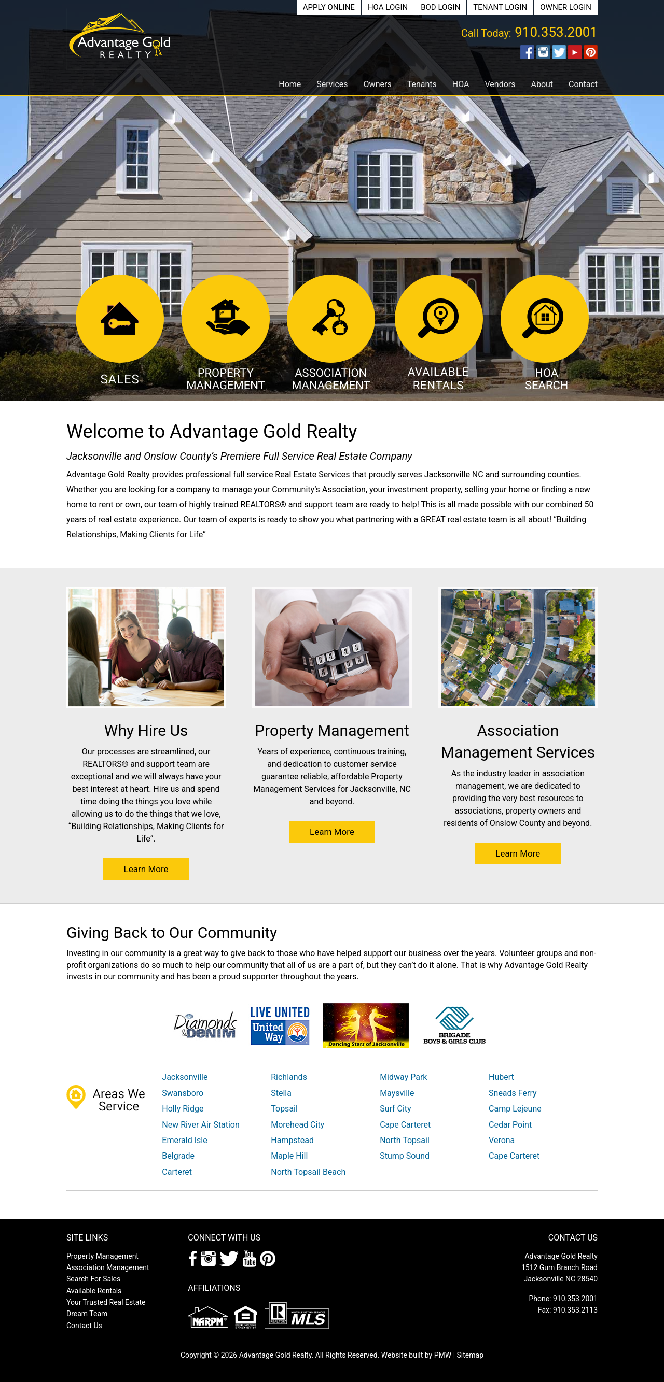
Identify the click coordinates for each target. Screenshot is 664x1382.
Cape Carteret (405, 1125)
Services (332, 84)
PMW (442, 1355)
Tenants (422, 84)
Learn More (146, 869)
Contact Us (84, 1325)
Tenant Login (500, 7)
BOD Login (440, 7)
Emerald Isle (184, 1140)
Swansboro (182, 1093)
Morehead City (297, 1125)
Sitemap (470, 1355)
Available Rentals (93, 1291)
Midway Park (403, 1077)
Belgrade (178, 1156)
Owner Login (565, 7)
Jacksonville (185, 1077)
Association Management (107, 1267)
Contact (583, 84)
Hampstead (292, 1140)
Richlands (289, 1077)
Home (290, 84)
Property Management (102, 1256)
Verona (502, 1140)
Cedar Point (510, 1125)
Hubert (501, 1077)
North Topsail (405, 1140)
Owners (378, 84)
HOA (460, 84)
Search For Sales (93, 1279)
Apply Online (329, 7)
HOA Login (388, 7)
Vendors (500, 84)
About (542, 84)
